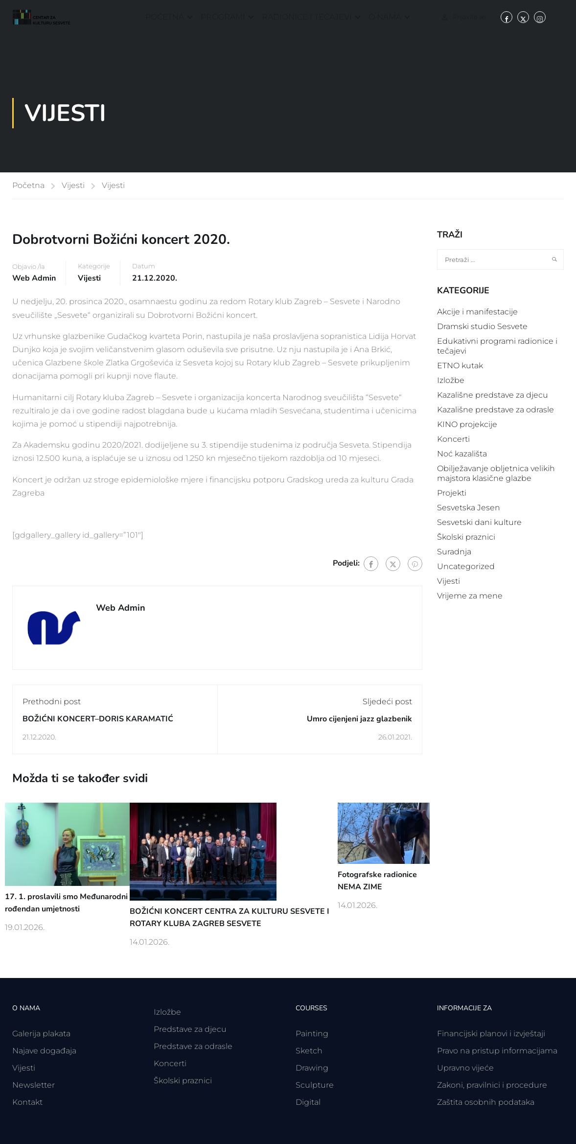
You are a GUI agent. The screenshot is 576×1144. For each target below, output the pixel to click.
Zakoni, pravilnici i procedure (492, 1085)
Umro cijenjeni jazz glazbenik (359, 719)
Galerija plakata (41, 1033)
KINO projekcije (467, 424)
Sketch (309, 1050)
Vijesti (73, 185)
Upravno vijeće (465, 1067)
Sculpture (315, 1085)
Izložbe (450, 380)
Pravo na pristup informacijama (497, 1050)
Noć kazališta (462, 453)
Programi (223, 17)
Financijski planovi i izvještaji (491, 1033)
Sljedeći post (387, 701)
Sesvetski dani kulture (479, 522)
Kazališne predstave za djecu (492, 395)
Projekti (451, 493)
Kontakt (27, 1102)
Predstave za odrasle (193, 1046)
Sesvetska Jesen (468, 507)
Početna (164, 17)
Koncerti (453, 439)
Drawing (312, 1067)
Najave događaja (44, 1050)
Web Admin (34, 278)
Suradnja (454, 551)
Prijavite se (469, 17)
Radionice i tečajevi (307, 17)
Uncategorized (466, 566)
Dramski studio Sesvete (482, 326)
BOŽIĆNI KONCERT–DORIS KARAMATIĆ (98, 719)
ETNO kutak (460, 365)
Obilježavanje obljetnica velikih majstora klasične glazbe (496, 473)
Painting (312, 1033)
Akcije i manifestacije (477, 311)
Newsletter (33, 1085)
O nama (385, 17)
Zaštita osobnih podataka (485, 1102)
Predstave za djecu (190, 1029)
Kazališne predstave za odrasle (495, 409)
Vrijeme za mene (470, 595)
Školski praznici (466, 537)
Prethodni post (52, 701)
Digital (308, 1102)
